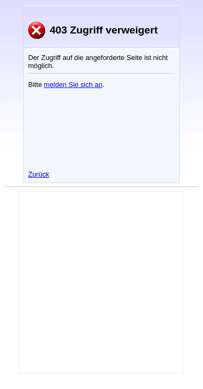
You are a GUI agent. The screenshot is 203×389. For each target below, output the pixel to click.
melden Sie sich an (73, 85)
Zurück (38, 174)
